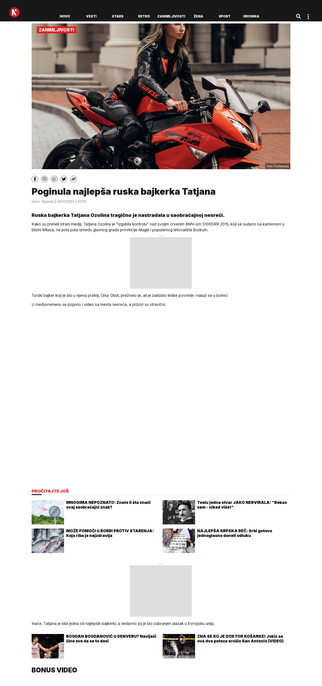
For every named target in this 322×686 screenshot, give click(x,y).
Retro (144, 16)
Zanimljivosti (171, 16)
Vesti (91, 16)
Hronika (251, 16)
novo (65, 16)
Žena (198, 16)
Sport (225, 16)
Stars (117, 16)
